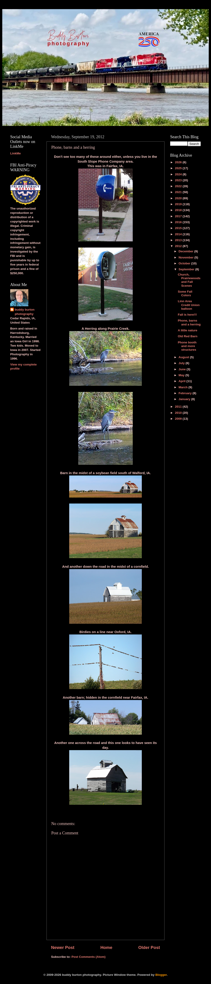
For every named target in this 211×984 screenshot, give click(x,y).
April (182, 381)
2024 (179, 174)
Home (106, 947)
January (185, 399)
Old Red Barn (187, 336)
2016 (179, 222)
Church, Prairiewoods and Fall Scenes (189, 280)
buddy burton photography (24, 312)
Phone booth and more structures (187, 346)
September (187, 269)
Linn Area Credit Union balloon (189, 304)
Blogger (161, 974)
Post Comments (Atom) (88, 956)
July (182, 363)
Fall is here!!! (187, 314)
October (185, 263)
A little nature (187, 330)
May (182, 375)
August (184, 357)
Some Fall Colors (185, 293)
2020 (179, 198)
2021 (179, 192)
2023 (179, 180)
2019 (179, 204)
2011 (179, 406)
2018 (179, 210)
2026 (179, 162)
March (184, 387)
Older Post (149, 947)
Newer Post (62, 947)
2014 (179, 234)
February (186, 393)
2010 (179, 412)
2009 (179, 418)
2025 (179, 168)
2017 (179, 216)
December (186, 251)
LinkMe (15, 153)
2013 (179, 240)
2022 (179, 186)
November (186, 257)
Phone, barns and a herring (189, 322)
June (182, 369)
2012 (179, 246)
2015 (179, 228)
